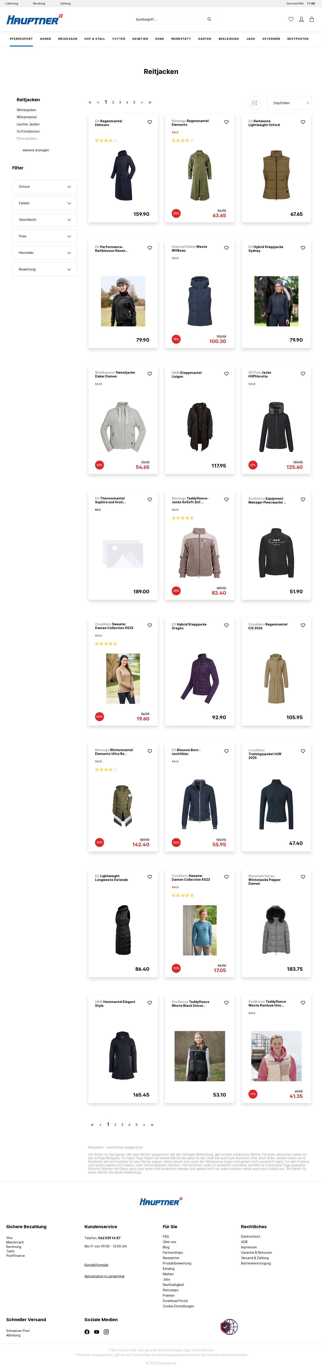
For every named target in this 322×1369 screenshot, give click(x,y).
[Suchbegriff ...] (167, 19)
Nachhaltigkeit (173, 1285)
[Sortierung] (289, 103)
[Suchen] (211, 19)
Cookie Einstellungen (178, 1306)
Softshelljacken (28, 131)
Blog (166, 1247)
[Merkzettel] (291, 19)
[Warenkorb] (310, 19)
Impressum (249, 1247)
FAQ (166, 1236)
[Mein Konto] (301, 19)
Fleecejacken (27, 138)
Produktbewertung (177, 1263)
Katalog (168, 1268)
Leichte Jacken (28, 124)
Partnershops (173, 1252)
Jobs (166, 1279)
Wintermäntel (27, 117)
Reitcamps (170, 1290)
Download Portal (175, 1301)
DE (313, 2)
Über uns (169, 1242)
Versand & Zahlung (255, 1258)
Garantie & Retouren (256, 1252)
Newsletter (171, 1258)
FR (308, 2)
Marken (168, 1274)
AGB (244, 1242)
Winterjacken (26, 110)
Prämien (169, 1295)
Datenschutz (250, 1236)
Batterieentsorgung (256, 1263)
